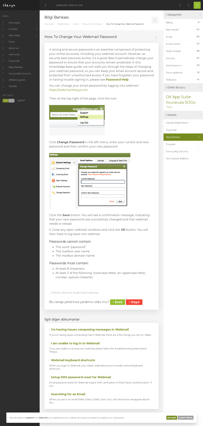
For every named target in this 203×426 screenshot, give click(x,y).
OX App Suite (178, 97)
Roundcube (175, 102)
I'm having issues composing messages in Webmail (89, 329)
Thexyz (169, 107)
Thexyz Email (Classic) (92, 24)
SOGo (190, 102)
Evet (117, 302)
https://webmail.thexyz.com (68, 90)
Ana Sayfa (49, 24)
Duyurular (183, 130)
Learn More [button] (186, 417)
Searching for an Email (67, 394)
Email (76, 24)
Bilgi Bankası (63, 24)
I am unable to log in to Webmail (74, 343)
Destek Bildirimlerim (183, 123)
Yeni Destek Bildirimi (183, 158)
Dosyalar (183, 144)
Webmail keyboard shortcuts (72, 360)
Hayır (134, 302)
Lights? (13, 101)
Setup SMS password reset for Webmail (80, 377)
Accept (171, 417)
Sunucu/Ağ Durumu (183, 151)
